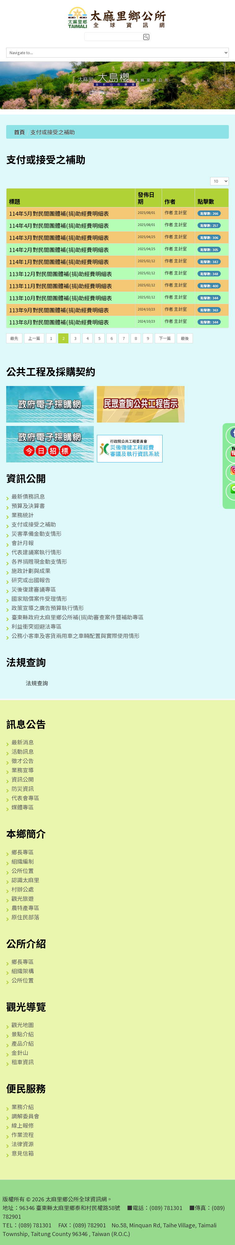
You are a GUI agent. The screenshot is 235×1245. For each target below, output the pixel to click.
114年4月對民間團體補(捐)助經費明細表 (59, 225)
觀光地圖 (22, 1025)
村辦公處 (22, 889)
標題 (14, 201)
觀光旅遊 (22, 898)
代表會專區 (25, 798)
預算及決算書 (28, 505)
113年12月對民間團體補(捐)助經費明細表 (60, 274)
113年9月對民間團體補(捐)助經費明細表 (59, 310)
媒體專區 (22, 807)
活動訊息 (22, 751)
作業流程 (22, 1134)
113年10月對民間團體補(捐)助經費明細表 (60, 298)
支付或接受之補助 (33, 524)
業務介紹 (22, 1107)
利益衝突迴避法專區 (36, 626)
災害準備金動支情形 (36, 533)
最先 (14, 338)
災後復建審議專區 (33, 589)
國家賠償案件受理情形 (39, 598)
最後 (185, 338)
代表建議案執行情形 (36, 552)
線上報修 (22, 1125)
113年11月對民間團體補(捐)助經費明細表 (60, 286)
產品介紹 (22, 1043)
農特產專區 (25, 908)
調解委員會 (25, 1116)
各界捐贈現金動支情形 (39, 561)
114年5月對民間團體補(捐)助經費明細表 (59, 213)
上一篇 (34, 338)
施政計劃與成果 (30, 570)
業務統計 (22, 515)
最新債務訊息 (28, 496)
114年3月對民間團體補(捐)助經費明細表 (59, 237)
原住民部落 (25, 917)
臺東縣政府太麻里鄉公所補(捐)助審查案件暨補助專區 (77, 617)
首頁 (19, 132)
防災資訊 (22, 788)
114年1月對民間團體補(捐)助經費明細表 (59, 262)
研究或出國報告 (30, 580)
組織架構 (22, 971)
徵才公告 (22, 761)
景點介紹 (22, 1034)
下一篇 (165, 338)
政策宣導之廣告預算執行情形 (47, 608)
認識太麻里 (25, 880)
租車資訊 (22, 1062)
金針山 (19, 1052)
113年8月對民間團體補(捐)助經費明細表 (59, 322)
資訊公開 (22, 779)
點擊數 (206, 201)
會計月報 (22, 543)
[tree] (117, 683)
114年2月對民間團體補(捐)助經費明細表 (59, 249)
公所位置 (22, 870)
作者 (170, 201)
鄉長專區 (22, 852)
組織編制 (22, 861)
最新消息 (22, 742)
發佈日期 (146, 197)
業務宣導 (22, 770)
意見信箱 (22, 1153)
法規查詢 (32, 683)
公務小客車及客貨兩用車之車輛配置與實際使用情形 (75, 635)
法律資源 (22, 1144)
